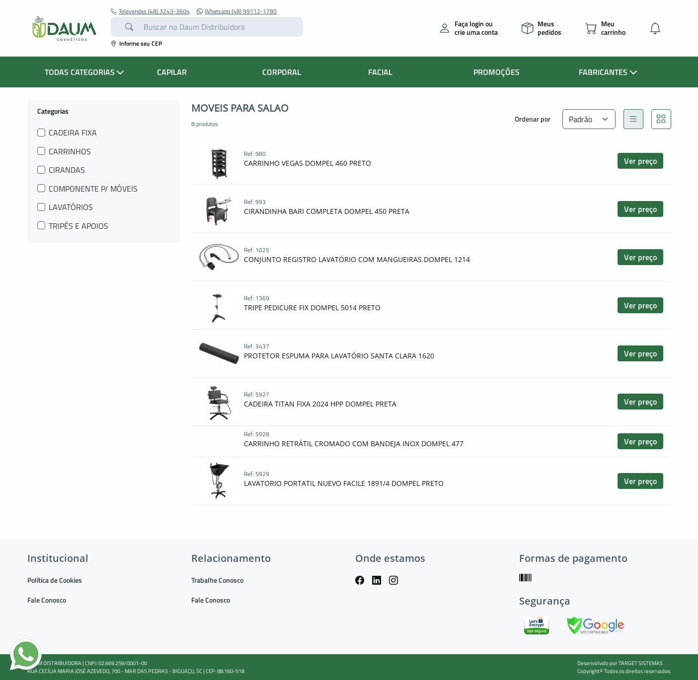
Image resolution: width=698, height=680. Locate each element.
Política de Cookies (54, 580)
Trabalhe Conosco (217, 580)
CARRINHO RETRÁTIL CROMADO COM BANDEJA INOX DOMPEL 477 (354, 443)
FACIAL (380, 72)
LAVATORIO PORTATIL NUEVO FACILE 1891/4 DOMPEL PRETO (344, 483)
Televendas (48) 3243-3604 (150, 11)
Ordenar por (532, 119)
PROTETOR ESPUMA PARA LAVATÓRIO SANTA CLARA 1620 (339, 355)
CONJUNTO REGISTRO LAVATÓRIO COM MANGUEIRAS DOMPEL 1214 (357, 259)
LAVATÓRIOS (71, 207)
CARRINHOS (70, 151)
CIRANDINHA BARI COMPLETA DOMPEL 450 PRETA (326, 211)
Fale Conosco (46, 600)
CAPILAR (172, 72)
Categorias (53, 111)
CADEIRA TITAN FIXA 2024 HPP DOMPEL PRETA (320, 403)
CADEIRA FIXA (73, 132)
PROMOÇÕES (496, 72)
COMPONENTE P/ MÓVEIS (93, 189)
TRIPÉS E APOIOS (78, 226)
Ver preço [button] (640, 161)
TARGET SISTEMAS (641, 663)
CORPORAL (281, 72)
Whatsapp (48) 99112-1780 (237, 11)
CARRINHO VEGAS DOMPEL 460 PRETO (307, 163)
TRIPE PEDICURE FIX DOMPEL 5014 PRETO (312, 307)
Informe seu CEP (136, 43)
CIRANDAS (67, 170)
